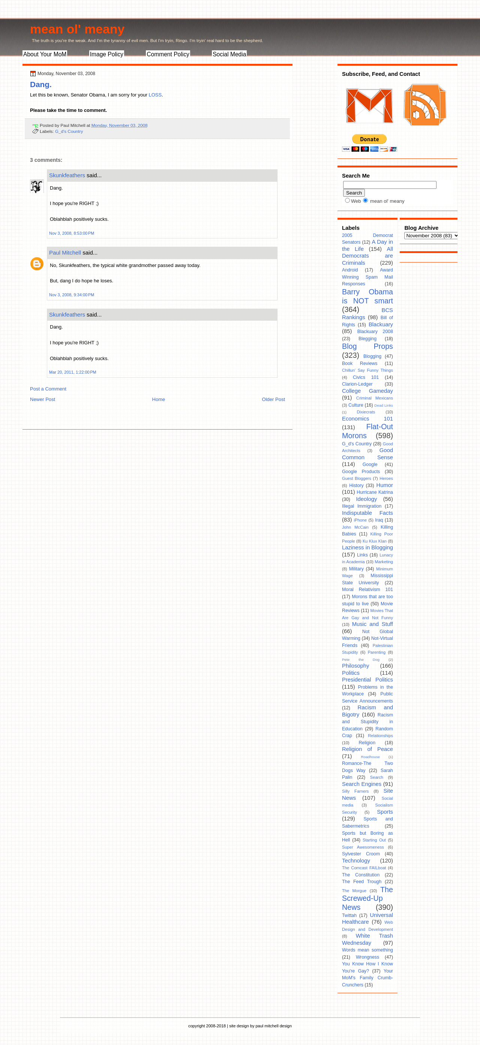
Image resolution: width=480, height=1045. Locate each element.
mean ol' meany (77, 29)
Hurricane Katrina (375, 492)
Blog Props (367, 346)
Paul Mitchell (65, 252)
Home (158, 399)
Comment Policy (168, 54)
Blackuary (381, 324)
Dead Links (383, 405)
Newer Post (42, 399)
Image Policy (106, 54)
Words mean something (367, 950)
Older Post (273, 399)
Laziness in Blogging (367, 547)
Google (370, 464)
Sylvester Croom (361, 854)
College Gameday (367, 391)
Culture (355, 405)
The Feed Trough (361, 881)
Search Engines (361, 784)
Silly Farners (355, 791)
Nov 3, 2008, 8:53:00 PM (71, 233)
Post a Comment (48, 389)
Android (350, 270)
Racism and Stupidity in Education (367, 721)
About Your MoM (44, 54)
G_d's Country (69, 131)
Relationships (380, 735)
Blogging (372, 356)
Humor (384, 485)
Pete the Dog (361, 659)
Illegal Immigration (361, 506)
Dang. (41, 84)
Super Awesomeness (363, 847)
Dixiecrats (366, 412)
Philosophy (355, 666)
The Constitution (361, 875)
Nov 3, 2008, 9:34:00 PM (71, 295)
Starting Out (374, 840)
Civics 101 (366, 377)
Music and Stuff (372, 624)
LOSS (155, 95)
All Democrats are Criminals (367, 256)
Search (376, 777)
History (356, 485)
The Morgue (354, 890)
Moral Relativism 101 (367, 589)
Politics (351, 673)
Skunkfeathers (67, 175)
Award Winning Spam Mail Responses (367, 277)
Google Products (361, 471)
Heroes (386, 478)
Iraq (379, 520)
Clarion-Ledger (357, 384)
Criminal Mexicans (374, 398)
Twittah (349, 915)
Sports (385, 812)
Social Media (229, 54)
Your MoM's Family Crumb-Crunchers (367, 978)
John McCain (355, 527)
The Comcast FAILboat (364, 868)
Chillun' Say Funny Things (367, 370)
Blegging (367, 338)
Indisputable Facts (367, 513)
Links (362, 555)
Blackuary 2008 (375, 331)
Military (356, 569)
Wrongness (367, 957)
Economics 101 (367, 419)
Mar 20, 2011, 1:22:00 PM (72, 372)
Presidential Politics (367, 680)
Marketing (384, 561)
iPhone (360, 520)
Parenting (377, 652)
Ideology (366, 499)
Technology (356, 861)
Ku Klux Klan (375, 541)
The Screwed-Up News (367, 898)
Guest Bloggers (356, 478)
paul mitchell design (273, 1026)
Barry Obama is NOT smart (367, 296)
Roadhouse (370, 757)
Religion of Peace (367, 749)
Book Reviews (359, 363)
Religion (366, 742)
